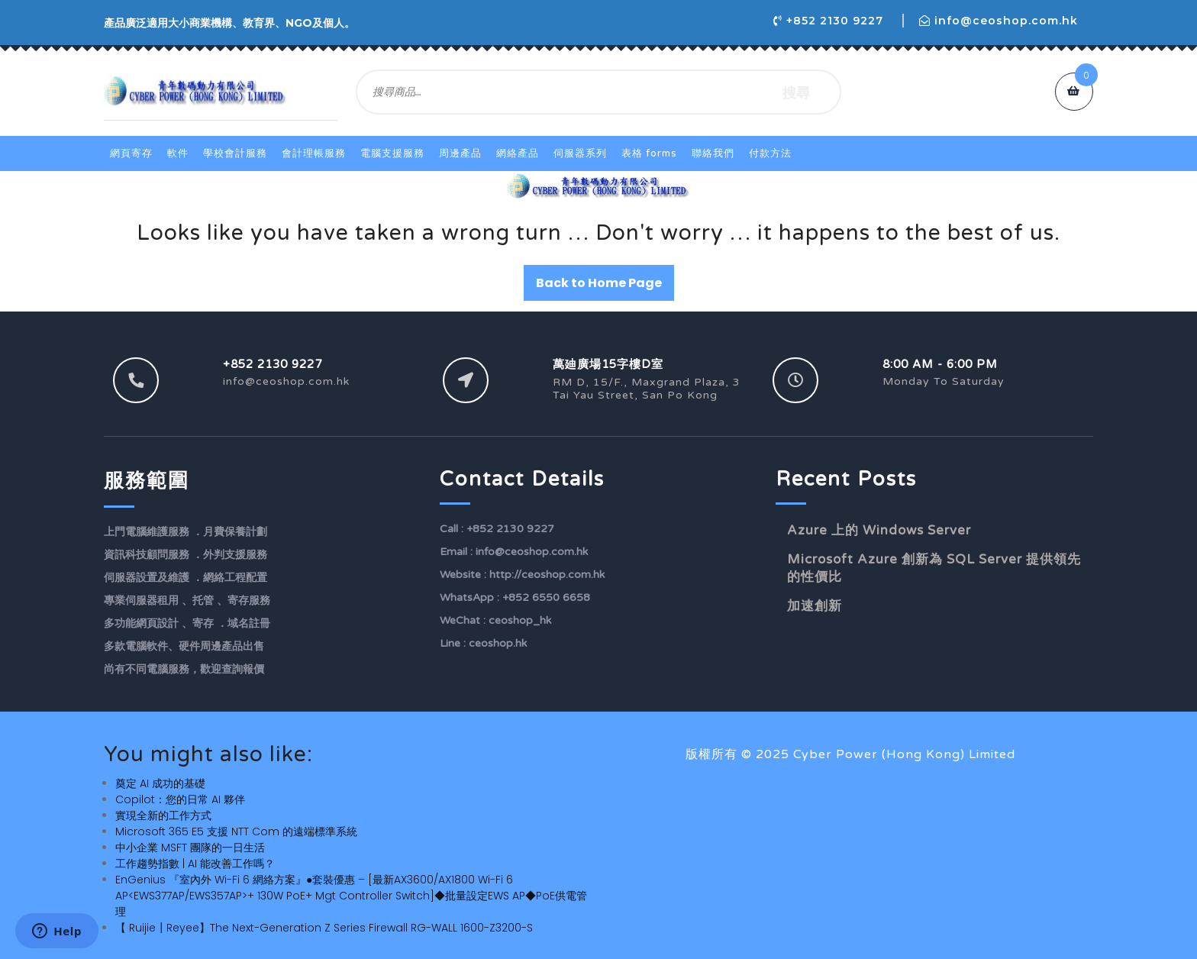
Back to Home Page (599, 283)
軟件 (178, 153)
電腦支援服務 (392, 153)
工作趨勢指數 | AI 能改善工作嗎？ (195, 863)
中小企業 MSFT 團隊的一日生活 (190, 847)
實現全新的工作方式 (163, 815)
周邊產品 (460, 153)
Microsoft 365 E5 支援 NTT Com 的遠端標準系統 (236, 831)
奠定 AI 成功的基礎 (160, 783)
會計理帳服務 (314, 153)
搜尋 (796, 92)
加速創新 (814, 606)
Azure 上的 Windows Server (879, 530)
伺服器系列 (580, 153)
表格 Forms (649, 153)
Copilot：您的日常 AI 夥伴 (180, 799)
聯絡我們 (713, 153)
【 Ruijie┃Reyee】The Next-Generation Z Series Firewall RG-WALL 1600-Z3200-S (324, 927)
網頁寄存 (131, 153)
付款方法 (770, 153)
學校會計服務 (235, 153)
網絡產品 (517, 153)
